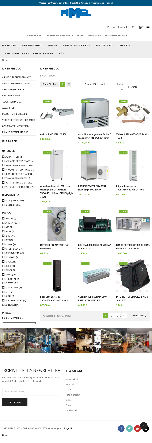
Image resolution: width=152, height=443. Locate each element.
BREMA (10, 236)
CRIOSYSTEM (14, 253)
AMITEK (10, 218)
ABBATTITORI (8, 108)
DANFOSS (11, 257)
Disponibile (13, 205)
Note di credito (73, 395)
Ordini (68, 389)
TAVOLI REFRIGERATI (12, 102)
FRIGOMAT (12, 279)
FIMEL (10, 275)
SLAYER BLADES (15, 300)
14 (125, 316)
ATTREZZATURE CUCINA (89, 35)
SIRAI (9, 296)
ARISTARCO (12, 223)
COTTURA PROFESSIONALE (59, 35)
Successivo (140, 316)
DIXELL (10, 262)
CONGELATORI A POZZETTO (15, 126)
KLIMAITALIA (13, 287)
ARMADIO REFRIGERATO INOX (16, 77)
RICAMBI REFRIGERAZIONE (15, 132)
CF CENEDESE (14, 249)
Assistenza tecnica (115, 35)
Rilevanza (137, 86)
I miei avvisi (71, 410)
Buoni (68, 405)
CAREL (10, 244)
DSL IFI (10, 266)
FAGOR (10, 270)
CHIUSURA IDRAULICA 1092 (54, 134)
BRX (9, 240)
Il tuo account (74, 370)
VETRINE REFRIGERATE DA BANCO (18, 120)
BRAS (9, 231)
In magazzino (14, 200)
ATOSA (10, 227)
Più (60, 53)
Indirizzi (69, 400)
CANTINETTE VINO (11, 95)
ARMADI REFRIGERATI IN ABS (16, 83)
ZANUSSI (12, 305)
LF (8, 292)
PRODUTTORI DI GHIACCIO (14, 114)
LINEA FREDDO (34, 35)
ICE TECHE (12, 283)
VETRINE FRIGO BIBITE (13, 89)
